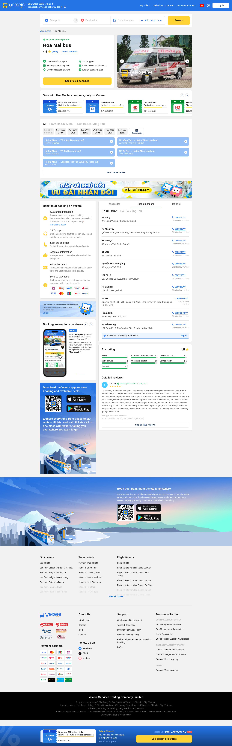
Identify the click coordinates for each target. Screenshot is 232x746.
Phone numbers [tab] (145, 204)
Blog (80, 630)
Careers (82, 625)
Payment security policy (128, 634)
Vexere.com (45, 31)
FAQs (119, 647)
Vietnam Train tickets (88, 563)
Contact (82, 634)
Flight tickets (125, 557)
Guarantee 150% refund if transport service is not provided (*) (45, 5)
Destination (91, 20)
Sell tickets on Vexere (163, 5)
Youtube (86, 658)
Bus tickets (47, 557)
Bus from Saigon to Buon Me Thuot (56, 568)
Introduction (83, 620)
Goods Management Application (171, 654)
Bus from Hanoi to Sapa (51, 587)
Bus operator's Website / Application (172, 639)
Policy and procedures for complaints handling (134, 641)
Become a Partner (186, 5)
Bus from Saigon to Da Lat (52, 582)
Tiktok (85, 653)
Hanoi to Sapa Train (87, 568)
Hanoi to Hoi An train (88, 592)
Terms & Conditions (126, 625)
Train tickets (86, 557)
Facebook (87, 648)
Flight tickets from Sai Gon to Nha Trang (133, 574)
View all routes (116, 596)
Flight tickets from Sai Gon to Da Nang (135, 585)
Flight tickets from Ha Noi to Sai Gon (134, 568)
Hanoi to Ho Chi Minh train (90, 577)
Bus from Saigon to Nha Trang (54, 577)
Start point (55, 20)
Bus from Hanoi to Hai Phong (53, 592)
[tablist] (145, 204)
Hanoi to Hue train (86, 587)
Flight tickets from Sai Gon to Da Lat (134, 590)
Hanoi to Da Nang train (89, 572)
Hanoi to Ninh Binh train (89, 582)
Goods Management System (170, 645)
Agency (160, 666)
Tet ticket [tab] (176, 204)
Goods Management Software (170, 649)
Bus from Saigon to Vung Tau (53, 572)
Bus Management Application (169, 629)
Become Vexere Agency (167, 659)
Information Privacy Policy (129, 630)
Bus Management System (169, 620)
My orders (145, 5)
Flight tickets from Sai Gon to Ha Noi (134, 580)
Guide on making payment (129, 620)
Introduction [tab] (114, 204)
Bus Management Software (168, 624)
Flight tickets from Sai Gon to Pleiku (134, 595)
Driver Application (164, 634)
